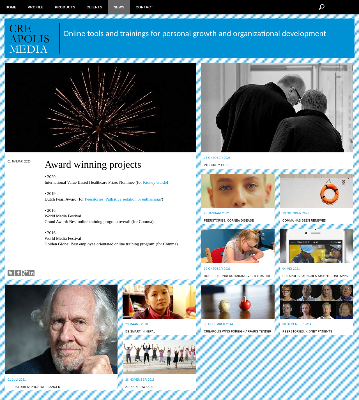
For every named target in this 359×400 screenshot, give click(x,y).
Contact (144, 7)
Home (11, 7)
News (119, 7)
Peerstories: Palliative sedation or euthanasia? (123, 199)
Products (65, 7)
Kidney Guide (154, 182)
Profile (36, 7)
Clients (94, 7)
